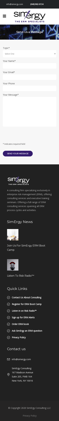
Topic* (6, 47)
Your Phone (9, 83)
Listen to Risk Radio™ (20, 275)
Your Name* (9, 60)
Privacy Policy (30, 415)
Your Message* (11, 94)
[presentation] (27, 136)
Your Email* (9, 72)
